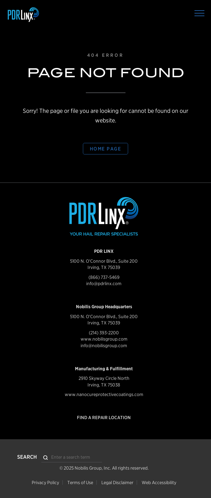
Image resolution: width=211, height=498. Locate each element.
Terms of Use (80, 482)
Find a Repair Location (104, 417)
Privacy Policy (45, 482)
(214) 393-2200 (104, 332)
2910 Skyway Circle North (104, 378)
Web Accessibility (159, 482)
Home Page (106, 149)
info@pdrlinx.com (104, 283)
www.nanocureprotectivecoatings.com (104, 394)
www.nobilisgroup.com (104, 339)
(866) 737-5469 (104, 277)
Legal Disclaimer (117, 482)
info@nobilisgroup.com (104, 345)
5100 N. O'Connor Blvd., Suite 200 (104, 261)
